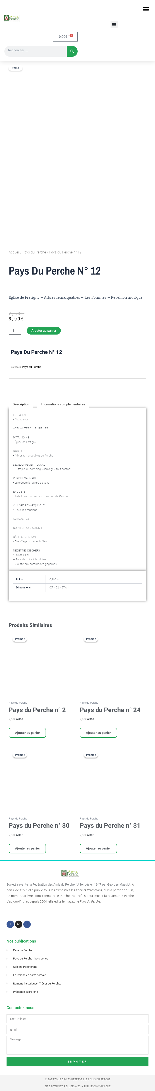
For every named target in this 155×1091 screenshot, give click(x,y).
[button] (146, 9)
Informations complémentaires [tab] (63, 404)
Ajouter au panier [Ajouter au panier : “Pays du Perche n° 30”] (27, 849)
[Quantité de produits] (15, 331)
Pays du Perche (34, 252)
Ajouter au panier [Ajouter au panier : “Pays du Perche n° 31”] (98, 849)
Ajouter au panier (43, 331)
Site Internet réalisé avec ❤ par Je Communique (78, 1086)
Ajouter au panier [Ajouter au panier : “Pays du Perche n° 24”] (98, 733)
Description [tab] (21, 404)
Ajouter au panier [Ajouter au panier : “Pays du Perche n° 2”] (27, 733)
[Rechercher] (72, 51)
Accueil (14, 252)
